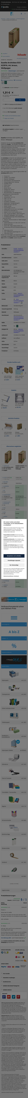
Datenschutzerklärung (8, 576)
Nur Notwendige (14, 565)
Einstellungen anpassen (14, 560)
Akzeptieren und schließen (14, 556)
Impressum (16, 576)
